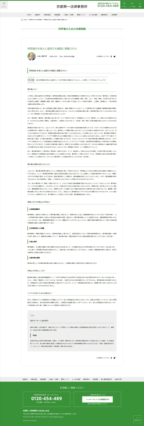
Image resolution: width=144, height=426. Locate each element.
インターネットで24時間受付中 (97, 399)
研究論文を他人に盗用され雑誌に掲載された (55, 19)
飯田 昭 (44, 56)
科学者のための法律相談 (35, 19)
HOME (24, 20)
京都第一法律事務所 (72, 6)
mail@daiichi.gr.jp (57, 417)
